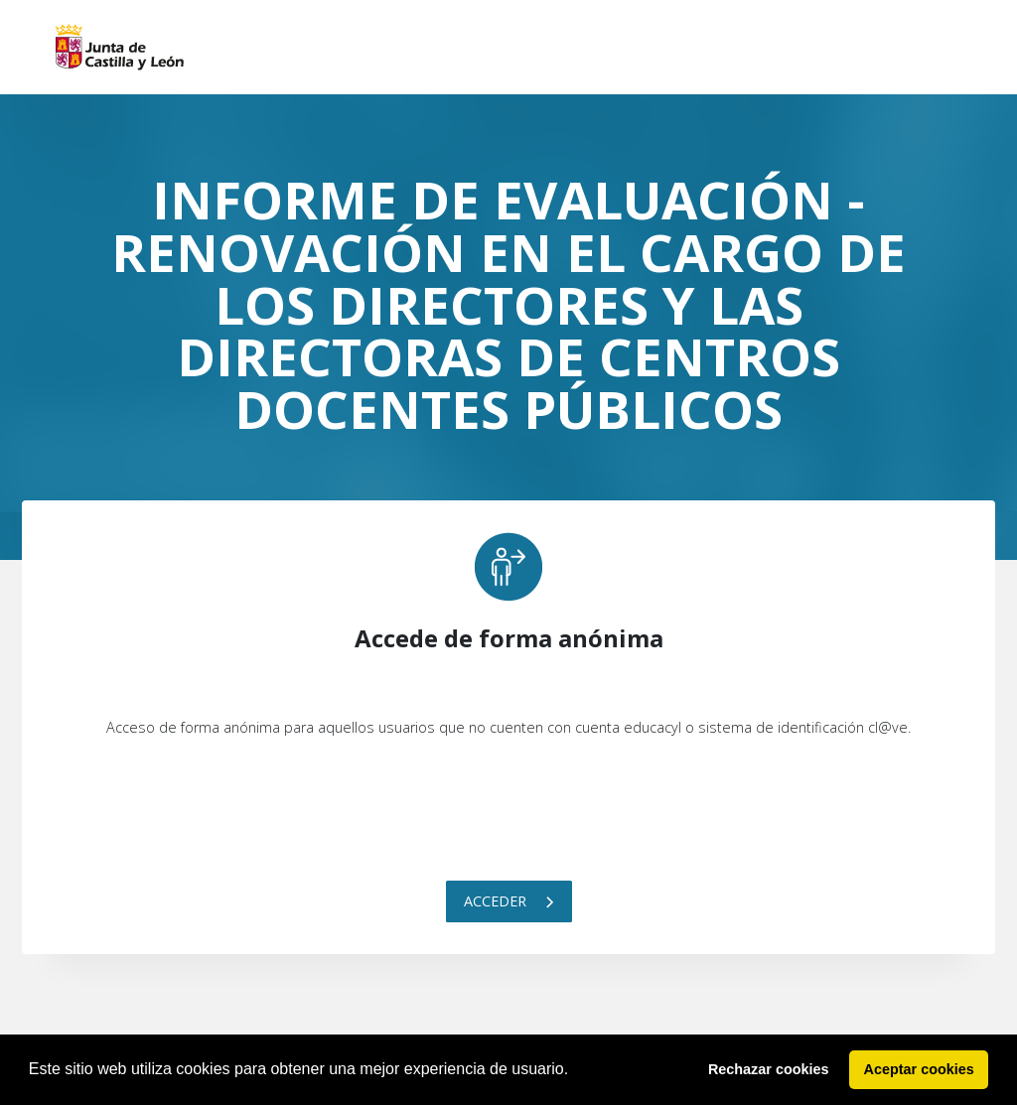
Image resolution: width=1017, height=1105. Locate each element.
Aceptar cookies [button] (919, 1069)
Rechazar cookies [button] (768, 1069)
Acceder (509, 901)
